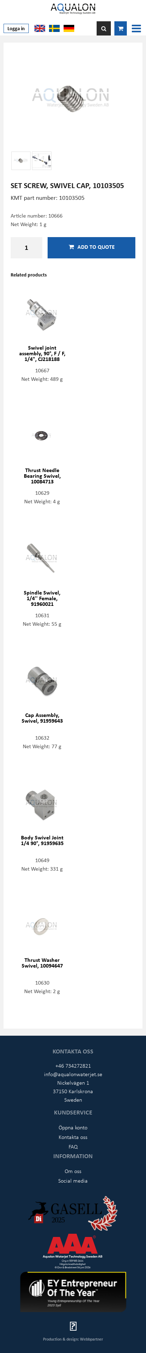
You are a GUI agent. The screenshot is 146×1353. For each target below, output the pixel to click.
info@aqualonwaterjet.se (73, 1074)
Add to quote (92, 247)
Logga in (16, 28)
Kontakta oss (73, 1137)
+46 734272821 (73, 1065)
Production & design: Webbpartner (73, 1339)
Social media (73, 1180)
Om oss (73, 1171)
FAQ (73, 1146)
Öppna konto (73, 1127)
